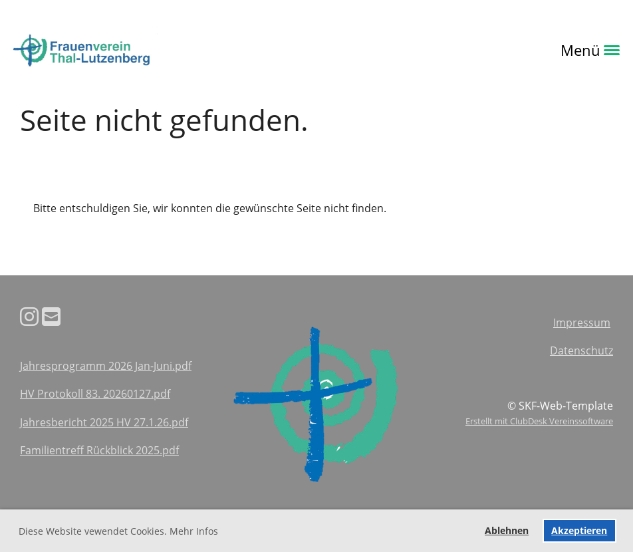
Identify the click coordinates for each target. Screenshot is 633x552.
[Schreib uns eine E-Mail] (51, 316)
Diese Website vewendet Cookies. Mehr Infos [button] (118, 531)
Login (176, 50)
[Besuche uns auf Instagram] (29, 316)
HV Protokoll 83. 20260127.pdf (95, 393)
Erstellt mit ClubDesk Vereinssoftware (539, 421)
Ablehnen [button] (507, 530)
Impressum (581, 322)
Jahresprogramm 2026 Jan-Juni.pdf (105, 365)
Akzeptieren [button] (579, 530)
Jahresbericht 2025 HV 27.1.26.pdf (104, 422)
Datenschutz (581, 350)
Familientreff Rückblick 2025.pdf (99, 450)
